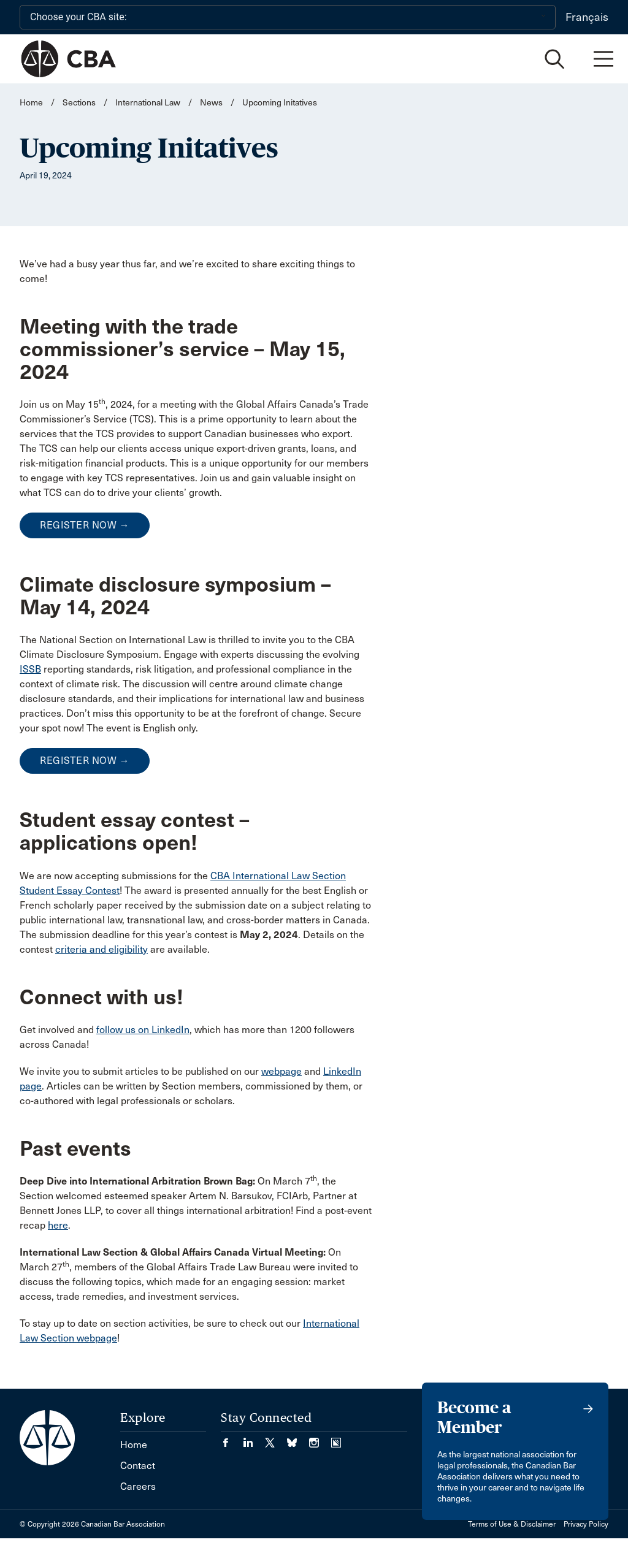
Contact (137, 1465)
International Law (147, 102)
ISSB (30, 669)
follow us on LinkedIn (143, 1030)
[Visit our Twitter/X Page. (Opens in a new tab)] (276, 1438)
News (211, 102)
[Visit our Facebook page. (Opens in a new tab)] (232, 1438)
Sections (80, 102)
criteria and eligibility (101, 949)
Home (31, 102)
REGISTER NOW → (84, 525)
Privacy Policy (586, 1524)
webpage (281, 1071)
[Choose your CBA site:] (288, 17)
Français (586, 17)
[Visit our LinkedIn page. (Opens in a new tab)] (254, 1438)
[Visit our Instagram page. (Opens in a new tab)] (320, 1438)
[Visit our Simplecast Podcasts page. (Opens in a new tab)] (336, 1438)
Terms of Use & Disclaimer (512, 1524)
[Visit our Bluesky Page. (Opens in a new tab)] (298, 1438)
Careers (138, 1486)
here (58, 1225)
